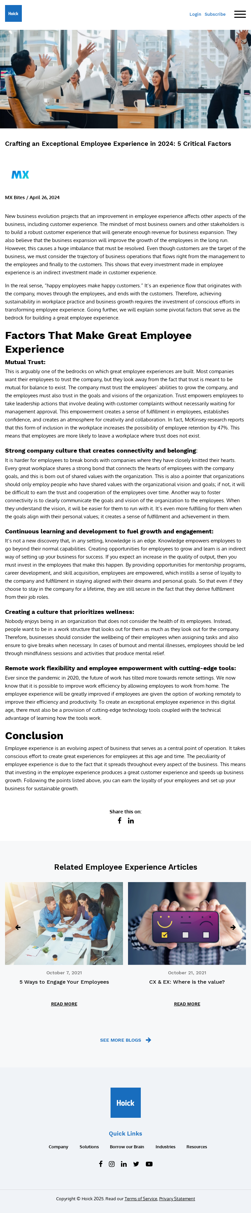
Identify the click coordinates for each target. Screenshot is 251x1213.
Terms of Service (141, 1198)
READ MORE (64, 1003)
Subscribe (215, 14)
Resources (196, 1146)
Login (195, 14)
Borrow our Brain (127, 1146)
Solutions (89, 1146)
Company (58, 1146)
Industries (165, 1146)
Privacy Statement (177, 1198)
